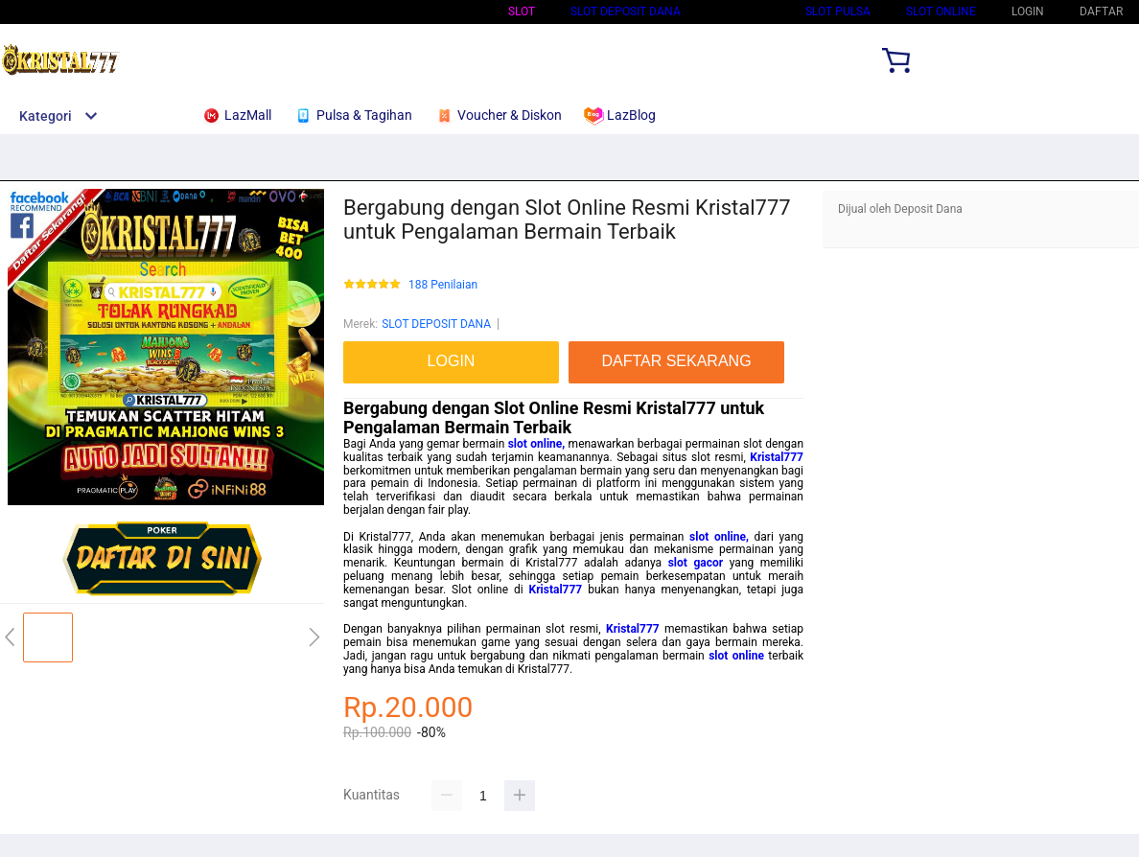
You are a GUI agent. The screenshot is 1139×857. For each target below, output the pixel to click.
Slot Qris (743, 11)
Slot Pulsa (838, 11)
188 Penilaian (442, 285)
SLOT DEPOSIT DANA (625, 11)
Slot (521, 11)
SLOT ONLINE (941, 11)
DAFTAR (1101, 11)
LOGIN (1027, 11)
